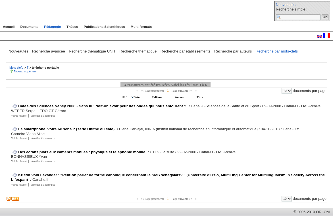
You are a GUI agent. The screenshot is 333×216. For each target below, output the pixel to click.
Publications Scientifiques (104, 26)
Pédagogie (52, 26)
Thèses (72, 26)
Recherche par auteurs (233, 51)
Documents (29, 26)
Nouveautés (285, 5)
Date (137, 97)
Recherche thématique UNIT (92, 51)
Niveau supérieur (25, 71)
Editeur (157, 97)
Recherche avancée (49, 51)
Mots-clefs (16, 67)
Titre (200, 97)
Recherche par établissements (186, 51)
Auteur (180, 97)
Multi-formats (141, 26)
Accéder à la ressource (43, 115)
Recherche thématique (138, 51)
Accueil (9, 26)
